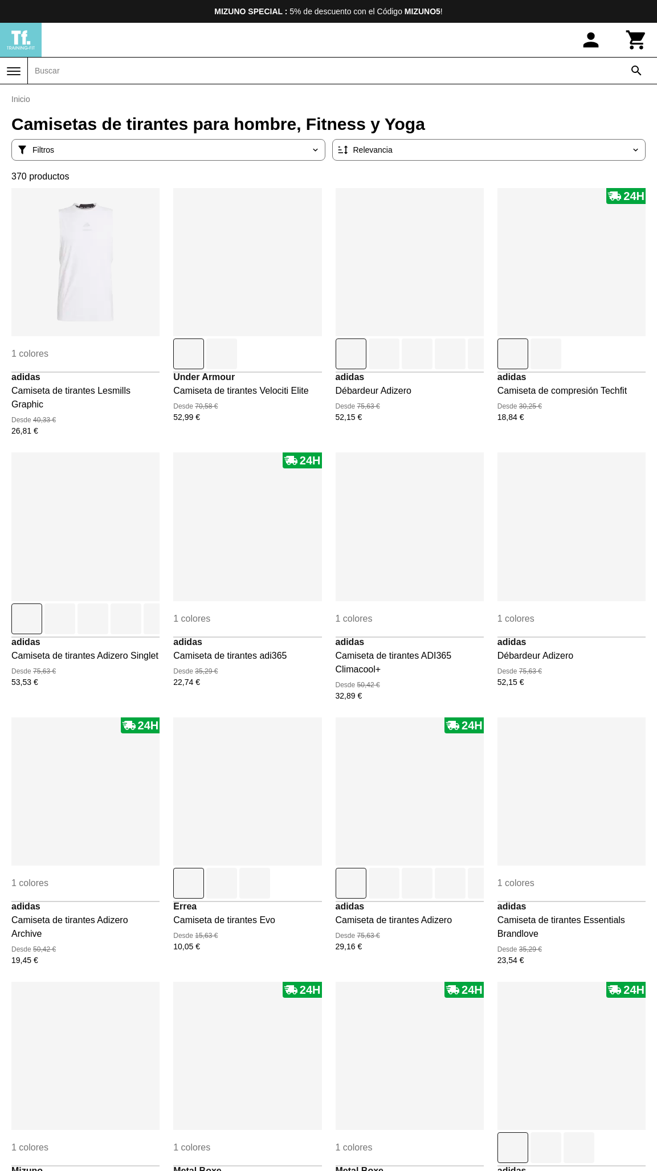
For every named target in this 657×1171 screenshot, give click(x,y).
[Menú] (13, 71)
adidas (25, 377)
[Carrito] (636, 39)
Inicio (20, 99)
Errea (185, 906)
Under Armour (204, 377)
